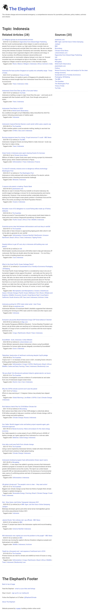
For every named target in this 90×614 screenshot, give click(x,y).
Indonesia (33, 64)
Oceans (15, 202)
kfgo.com (25, 322)
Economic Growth (21, 295)
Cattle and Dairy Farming (16, 366)
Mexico (20, 64)
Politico (14, 391)
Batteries (16, 437)
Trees (14, 84)
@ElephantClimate (30, 597)
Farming (28, 493)
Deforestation (17, 162)
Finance (37, 162)
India (51, 64)
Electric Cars (17, 382)
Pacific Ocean (17, 220)
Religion (26, 64)
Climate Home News (21, 155)
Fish (29, 220)
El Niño (15, 131)
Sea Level (21, 131)
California (5, 297)
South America (14, 297)
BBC (21, 522)
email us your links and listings (25, 588)
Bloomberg (23, 409)
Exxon (15, 348)
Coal (14, 257)
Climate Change (12, 293)
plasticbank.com (17, 189)
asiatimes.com (19, 306)
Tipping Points (36, 237)
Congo (15, 333)
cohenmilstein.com (26, 342)
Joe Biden (27, 397)
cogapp (18, 608)
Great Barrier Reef (33, 295)
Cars (23, 382)
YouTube (22, 93)
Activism (45, 64)
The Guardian (16, 126)
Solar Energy (24, 437)
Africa (39, 64)
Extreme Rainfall (28, 235)
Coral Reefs (44, 295)
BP (21, 297)
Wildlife (34, 220)
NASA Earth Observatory (20, 111)
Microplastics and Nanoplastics (23, 291)
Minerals (15, 180)
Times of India (24, 75)
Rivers (15, 64)
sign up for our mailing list (20, 593)
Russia (26, 417)
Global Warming (18, 397)
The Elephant (18, 8)
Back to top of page (8, 584)
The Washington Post (27, 173)
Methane (32, 293)
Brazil (12, 237)
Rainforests (38, 235)
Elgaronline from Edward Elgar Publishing (33, 42)
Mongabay (15, 462)
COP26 (30, 364)
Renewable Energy (19, 493)
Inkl (21, 249)
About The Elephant (8, 602)
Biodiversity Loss (43, 366)
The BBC (22, 140)
